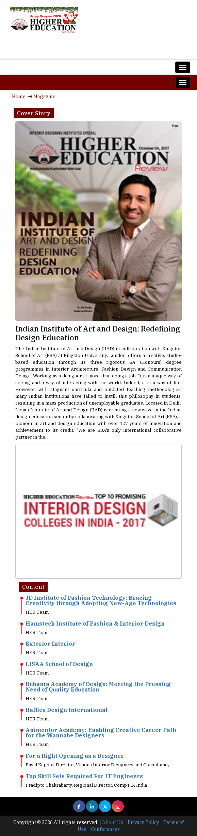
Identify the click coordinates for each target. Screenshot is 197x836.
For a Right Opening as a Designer (75, 755)
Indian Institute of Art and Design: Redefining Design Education (97, 333)
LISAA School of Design (59, 664)
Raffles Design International (67, 709)
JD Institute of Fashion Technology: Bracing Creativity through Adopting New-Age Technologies (101, 600)
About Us (112, 822)
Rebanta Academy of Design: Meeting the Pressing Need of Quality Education (98, 687)
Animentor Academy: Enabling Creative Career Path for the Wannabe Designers (101, 733)
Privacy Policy (143, 822)
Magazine (44, 96)
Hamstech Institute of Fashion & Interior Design (95, 623)
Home (19, 96)
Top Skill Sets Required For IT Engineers (84, 776)
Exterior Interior (50, 643)
